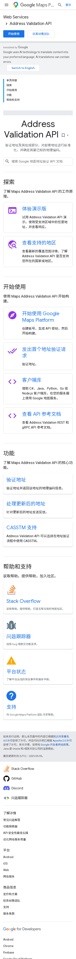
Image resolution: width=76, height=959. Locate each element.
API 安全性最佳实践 (15, 833)
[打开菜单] (6, 5)
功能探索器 (10, 826)
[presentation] (38, 182)
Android (8, 857)
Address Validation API (30, 23)
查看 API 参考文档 (41, 414)
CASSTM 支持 (21, 528)
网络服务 (9, 876)
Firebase (8, 952)
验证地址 (16, 480)
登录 (68, 4)
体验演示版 (34, 209)
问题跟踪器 (18, 636)
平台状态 (16, 672)
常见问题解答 (11, 820)
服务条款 (9, 913)
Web (6, 870)
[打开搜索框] (59, 4)
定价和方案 (10, 894)
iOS (5, 863)
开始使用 (13, 34)
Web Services (16, 17)
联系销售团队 (41, 34)
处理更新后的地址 (25, 504)
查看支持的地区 (39, 243)
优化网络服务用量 (14, 839)
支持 (11, 707)
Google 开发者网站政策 (55, 744)
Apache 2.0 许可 (62, 740)
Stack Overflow (23, 601)
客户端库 (32, 380)
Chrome (8, 946)
